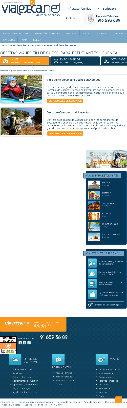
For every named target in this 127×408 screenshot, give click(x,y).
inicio (3, 45)
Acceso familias (78, 9)
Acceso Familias (64, 373)
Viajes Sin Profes (111, 234)
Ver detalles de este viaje (65, 101)
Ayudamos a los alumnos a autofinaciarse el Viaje (110, 293)
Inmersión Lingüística (47, 33)
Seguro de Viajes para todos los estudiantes (110, 283)
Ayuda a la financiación (24, 392)
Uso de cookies (92, 401)
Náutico (103, 392)
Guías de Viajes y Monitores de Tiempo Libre (111, 262)
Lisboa (37, 39)
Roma (24, 39)
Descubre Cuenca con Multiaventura (69, 112)
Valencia (102, 33)
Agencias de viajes (65, 380)
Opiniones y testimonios (25, 384)
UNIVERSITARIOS (110, 224)
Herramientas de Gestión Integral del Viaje (109, 273)
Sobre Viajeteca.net (22, 369)
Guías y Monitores (21, 377)
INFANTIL (106, 182)
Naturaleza (104, 388)
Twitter (25, 343)
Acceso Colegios (11, 404)
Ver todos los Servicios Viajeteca (108, 304)
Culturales (104, 384)
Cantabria (9, 39)
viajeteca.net (18, 324)
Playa (101, 396)
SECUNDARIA (108, 203)
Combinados (105, 377)
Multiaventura (106, 373)
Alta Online (57, 404)
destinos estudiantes (16, 45)
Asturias (118, 33)
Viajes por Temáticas (109, 369)
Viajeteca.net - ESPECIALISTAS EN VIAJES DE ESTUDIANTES (30, 9)
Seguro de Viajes (21, 388)
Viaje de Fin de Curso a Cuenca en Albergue (73, 79)
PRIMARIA (106, 193)
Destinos (71, 33)
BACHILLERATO (109, 213)
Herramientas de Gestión (25, 380)
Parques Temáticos (108, 380)
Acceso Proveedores (35, 404)
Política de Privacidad (69, 401)
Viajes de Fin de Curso (16, 33)
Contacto (60, 384)
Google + (29, 343)
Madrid (87, 33)
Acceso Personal (64, 376)
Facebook (20, 343)
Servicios (17, 373)
